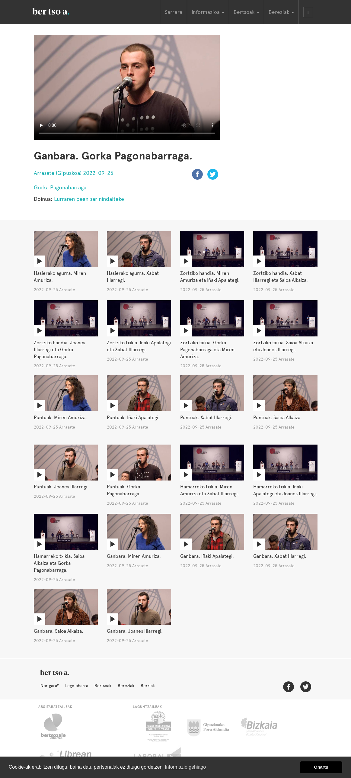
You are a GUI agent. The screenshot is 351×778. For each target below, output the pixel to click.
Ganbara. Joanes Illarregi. (135, 631)
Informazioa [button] (208, 12)
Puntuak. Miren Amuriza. (60, 417)
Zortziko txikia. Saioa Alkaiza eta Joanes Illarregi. (283, 346)
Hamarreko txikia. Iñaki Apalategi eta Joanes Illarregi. (285, 490)
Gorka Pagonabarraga (60, 187)
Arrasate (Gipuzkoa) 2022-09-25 (73, 173)
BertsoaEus (59, 10)
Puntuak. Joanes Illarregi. (61, 487)
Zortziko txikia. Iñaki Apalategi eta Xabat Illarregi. (139, 346)
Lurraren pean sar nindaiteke (89, 199)
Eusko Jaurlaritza (158, 726)
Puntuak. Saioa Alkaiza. (277, 417)
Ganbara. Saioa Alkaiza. (58, 631)
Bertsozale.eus (57, 726)
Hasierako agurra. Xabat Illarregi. (133, 276)
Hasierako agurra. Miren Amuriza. (60, 276)
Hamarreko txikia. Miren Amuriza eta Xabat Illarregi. (209, 490)
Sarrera (173, 12)
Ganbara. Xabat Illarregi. (279, 556)
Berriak (148, 685)
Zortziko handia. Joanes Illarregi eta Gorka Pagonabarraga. (59, 349)
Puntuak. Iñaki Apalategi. (133, 417)
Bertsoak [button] (246, 12)
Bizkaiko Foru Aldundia (266, 726)
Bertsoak (102, 685)
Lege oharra (76, 685)
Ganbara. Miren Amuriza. (134, 556)
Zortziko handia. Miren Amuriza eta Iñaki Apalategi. (210, 276)
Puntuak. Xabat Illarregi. (206, 417)
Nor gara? (49, 685)
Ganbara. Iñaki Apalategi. (207, 556)
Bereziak (126, 685)
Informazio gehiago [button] (185, 767)
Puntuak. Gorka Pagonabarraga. (124, 490)
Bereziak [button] (281, 12)
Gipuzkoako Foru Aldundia (212, 726)
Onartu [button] (321, 767)
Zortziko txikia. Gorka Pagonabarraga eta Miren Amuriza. (207, 349)
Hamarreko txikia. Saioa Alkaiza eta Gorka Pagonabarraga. (59, 563)
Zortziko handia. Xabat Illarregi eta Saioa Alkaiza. (280, 276)
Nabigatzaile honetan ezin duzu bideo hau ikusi (127, 87)
